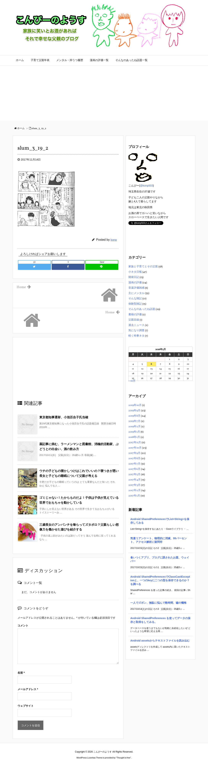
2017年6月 (134, 469)
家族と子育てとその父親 (143, 266)
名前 (21, 672)
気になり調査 (136, 330)
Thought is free (123, 758)
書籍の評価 (135, 314)
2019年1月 (134, 432)
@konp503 (146, 185)
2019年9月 (134, 410)
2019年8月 (134, 416)
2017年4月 (134, 480)
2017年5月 (134, 474)
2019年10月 (135, 405)
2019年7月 (134, 421)
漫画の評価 (135, 282)
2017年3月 (134, 485)
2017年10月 (135, 448)
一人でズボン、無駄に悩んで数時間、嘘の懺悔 (158, 602)
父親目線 (133, 320)
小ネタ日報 (135, 272)
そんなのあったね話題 (141, 309)
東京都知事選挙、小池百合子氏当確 (63, 417)
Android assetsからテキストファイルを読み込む (160, 640)
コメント (23, 625)
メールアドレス (28, 689)
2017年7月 (134, 464)
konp (113, 239)
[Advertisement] (104, 94)
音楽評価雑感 (136, 288)
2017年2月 (134, 490)
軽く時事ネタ (136, 336)
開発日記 (133, 277)
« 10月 (131, 381)
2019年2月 (134, 426)
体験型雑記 (135, 304)
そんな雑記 (135, 298)
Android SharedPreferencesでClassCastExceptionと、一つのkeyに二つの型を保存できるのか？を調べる (160, 580)
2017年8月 (134, 458)
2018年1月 (134, 437)
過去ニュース (136, 325)
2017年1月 (134, 496)
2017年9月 (134, 453)
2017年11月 (134, 442)
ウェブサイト (26, 705)
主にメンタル (136, 293)
